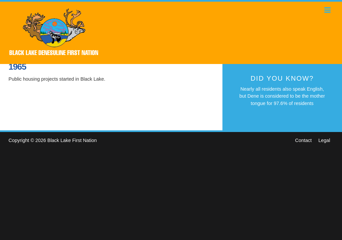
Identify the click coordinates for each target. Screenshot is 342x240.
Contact (303, 140)
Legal (324, 140)
